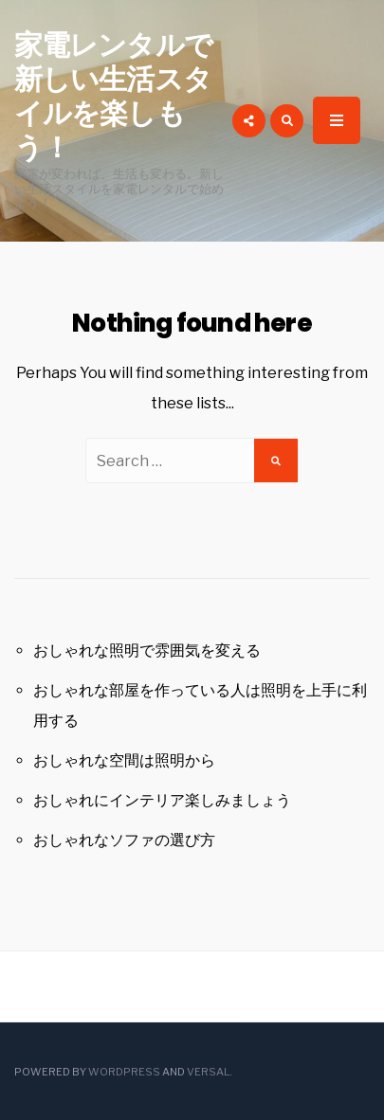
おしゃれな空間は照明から (124, 760)
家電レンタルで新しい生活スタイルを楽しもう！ (113, 97)
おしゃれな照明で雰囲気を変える (147, 650)
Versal (208, 1071)
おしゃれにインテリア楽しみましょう (162, 800)
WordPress (124, 1071)
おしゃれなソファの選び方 (124, 840)
